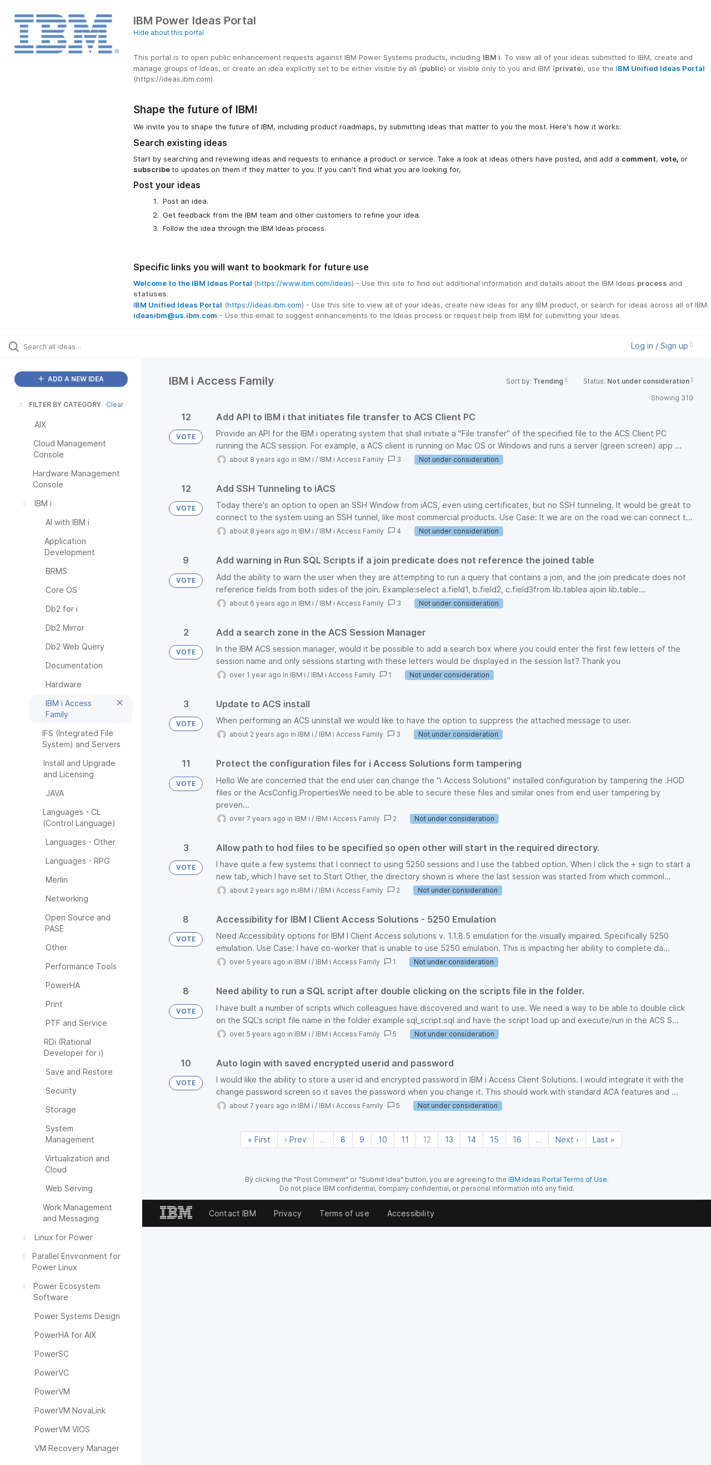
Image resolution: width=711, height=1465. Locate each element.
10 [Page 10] (382, 1139)
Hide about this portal (168, 32)
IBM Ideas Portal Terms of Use (557, 1179)
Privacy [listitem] (288, 1213)
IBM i (306, 459)
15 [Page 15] (494, 1139)
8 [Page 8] (343, 1139)
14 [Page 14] (471, 1139)
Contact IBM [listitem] (232, 1213)
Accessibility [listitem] (410, 1213)
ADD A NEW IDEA (71, 379)
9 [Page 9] (361, 1139)
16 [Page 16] (517, 1139)
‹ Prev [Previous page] (295, 1139)
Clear (115, 404)
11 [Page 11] (405, 1139)
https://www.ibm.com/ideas (304, 283)
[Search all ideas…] (85, 346)
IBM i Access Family (351, 459)
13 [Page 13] (449, 1139)
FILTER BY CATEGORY (59, 404)
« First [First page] (259, 1139)
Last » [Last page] (604, 1139)
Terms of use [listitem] (344, 1213)
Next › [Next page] (567, 1139)
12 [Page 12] (427, 1139)
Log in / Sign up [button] (662, 345)
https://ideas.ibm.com (264, 304)
